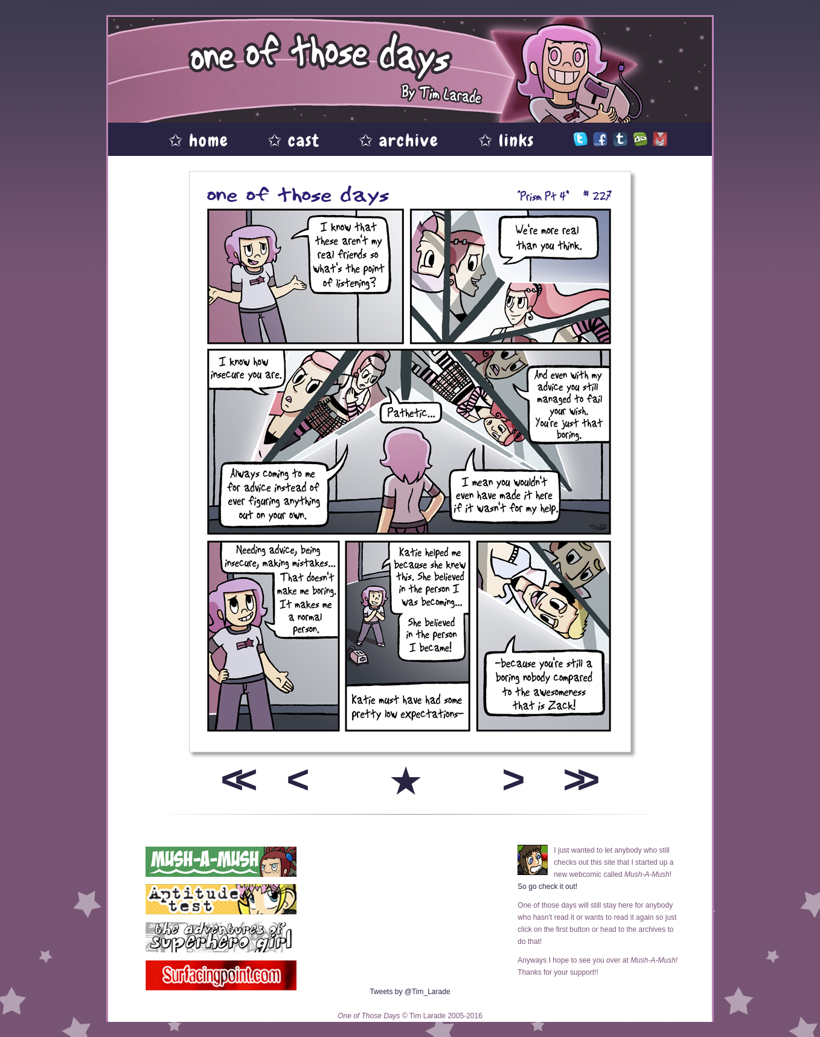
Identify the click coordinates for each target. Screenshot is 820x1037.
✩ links (506, 140)
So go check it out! (547, 886)
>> (577, 779)
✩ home (198, 140)
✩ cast (293, 140)
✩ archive (399, 140)
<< (235, 779)
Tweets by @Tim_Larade (410, 991)
